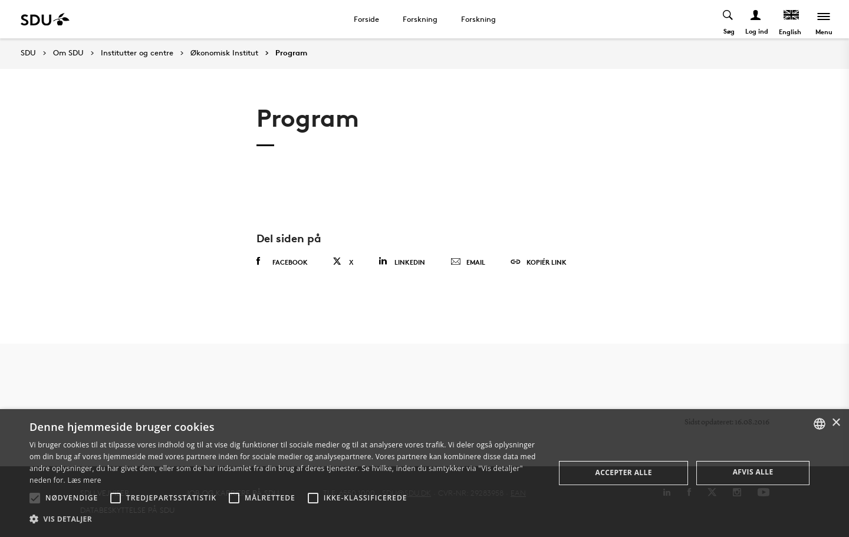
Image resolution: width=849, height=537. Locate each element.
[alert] (424, 473)
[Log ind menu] (756, 19)
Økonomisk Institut (224, 53)
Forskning (420, 19)
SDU (28, 53)
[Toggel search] (728, 19)
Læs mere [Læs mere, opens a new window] (84, 480)
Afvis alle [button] (753, 472)
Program (291, 53)
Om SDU (68, 53)
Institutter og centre (137, 53)
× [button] (835, 423)
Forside (366, 19)
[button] (35, 498)
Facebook (282, 261)
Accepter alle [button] (623, 472)
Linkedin (402, 261)
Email (467, 262)
